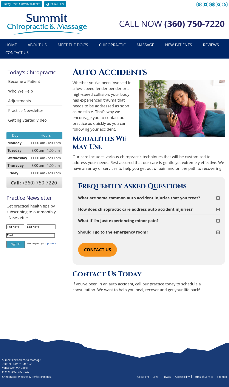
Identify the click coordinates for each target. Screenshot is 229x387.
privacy (51, 243)
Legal (156, 376)
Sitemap (222, 376)
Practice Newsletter (25, 110)
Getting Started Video (27, 120)
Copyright (143, 376)
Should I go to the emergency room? (113, 232)
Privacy (167, 376)
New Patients (178, 44)
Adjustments (19, 100)
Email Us (55, 4)
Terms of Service (203, 376)
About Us (37, 44)
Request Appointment (22, 4)
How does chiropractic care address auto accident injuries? (135, 209)
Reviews (211, 44)
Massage (145, 44)
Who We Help (20, 91)
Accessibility (182, 376)
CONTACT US (97, 249)
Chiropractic (112, 44)
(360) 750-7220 (40, 183)
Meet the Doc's (73, 44)
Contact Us (17, 52)
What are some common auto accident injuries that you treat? (139, 198)
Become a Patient (24, 81)
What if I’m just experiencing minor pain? (118, 220)
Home (11, 44)
